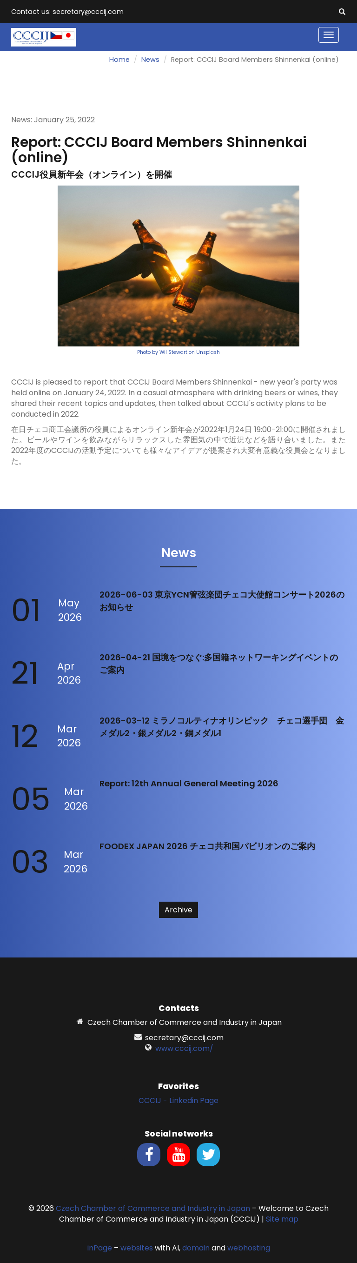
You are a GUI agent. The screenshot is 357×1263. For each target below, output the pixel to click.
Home (119, 59)
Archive (178, 909)
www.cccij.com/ (184, 1048)
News (150, 59)
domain (196, 1248)
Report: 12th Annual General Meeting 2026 (188, 783)
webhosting (248, 1248)
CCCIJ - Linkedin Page (178, 1100)
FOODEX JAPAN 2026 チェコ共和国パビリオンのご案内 (207, 846)
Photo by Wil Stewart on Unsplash (178, 352)
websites (136, 1248)
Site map (282, 1219)
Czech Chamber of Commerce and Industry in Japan (153, 1208)
